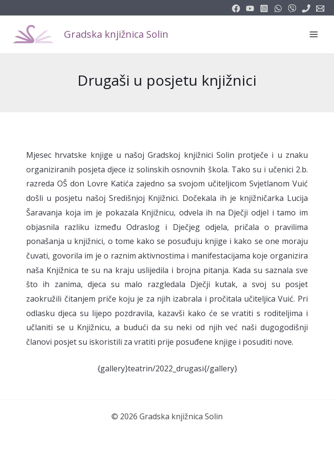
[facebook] (236, 8)
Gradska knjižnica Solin (116, 34)
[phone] (306, 8)
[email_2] (278, 8)
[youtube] (250, 8)
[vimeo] (292, 8)
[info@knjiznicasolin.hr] (320, 8)
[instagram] (264, 8)
